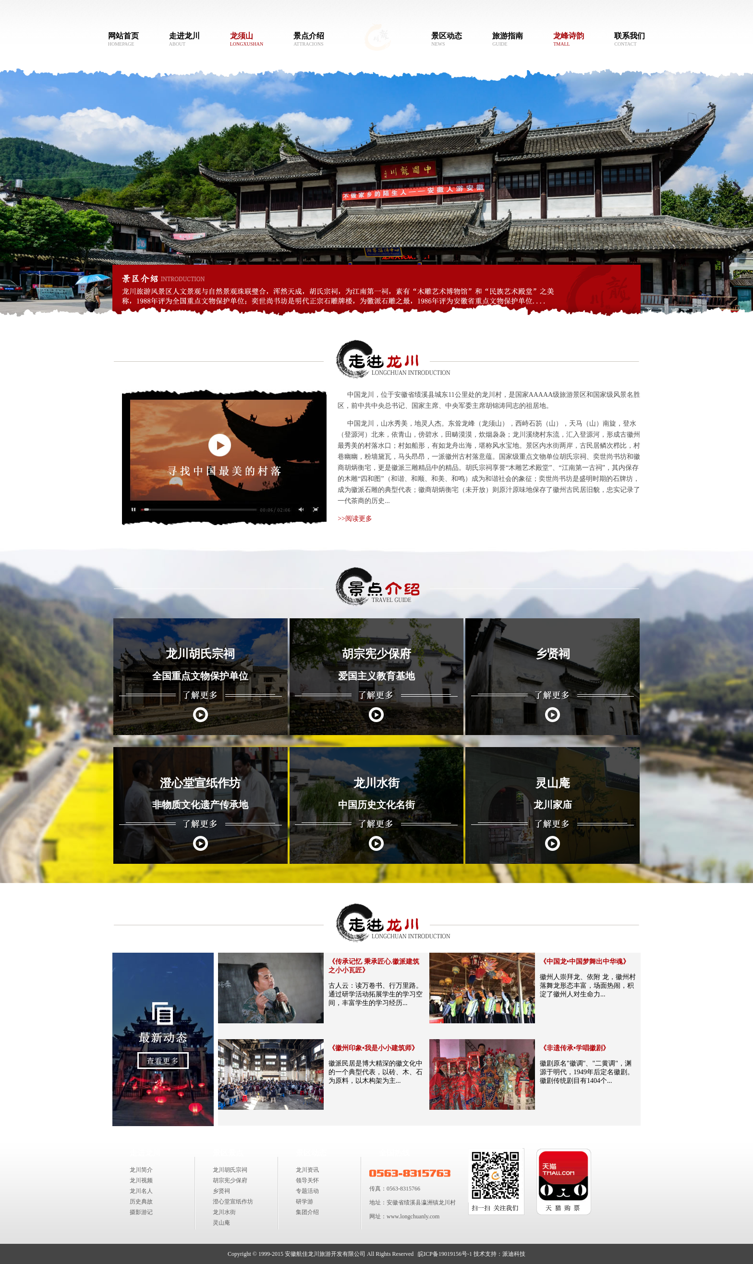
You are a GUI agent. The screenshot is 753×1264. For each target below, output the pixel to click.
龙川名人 (141, 1191)
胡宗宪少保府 (230, 1180)
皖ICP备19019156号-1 (445, 1254)
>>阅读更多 (355, 518)
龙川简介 (141, 1169)
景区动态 (311, 1153)
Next (741, 193)
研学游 (304, 1201)
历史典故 (141, 1201)
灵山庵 (221, 1222)
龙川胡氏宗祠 (230, 1169)
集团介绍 (307, 1212)
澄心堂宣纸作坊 (233, 1201)
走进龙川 (145, 1153)
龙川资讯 (307, 1169)
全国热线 (394, 1153)
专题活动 (307, 1191)
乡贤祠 (221, 1191)
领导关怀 (307, 1180)
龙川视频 (141, 1180)
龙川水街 (224, 1212)
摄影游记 (141, 1212)
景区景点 (228, 1153)
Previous (12, 193)
